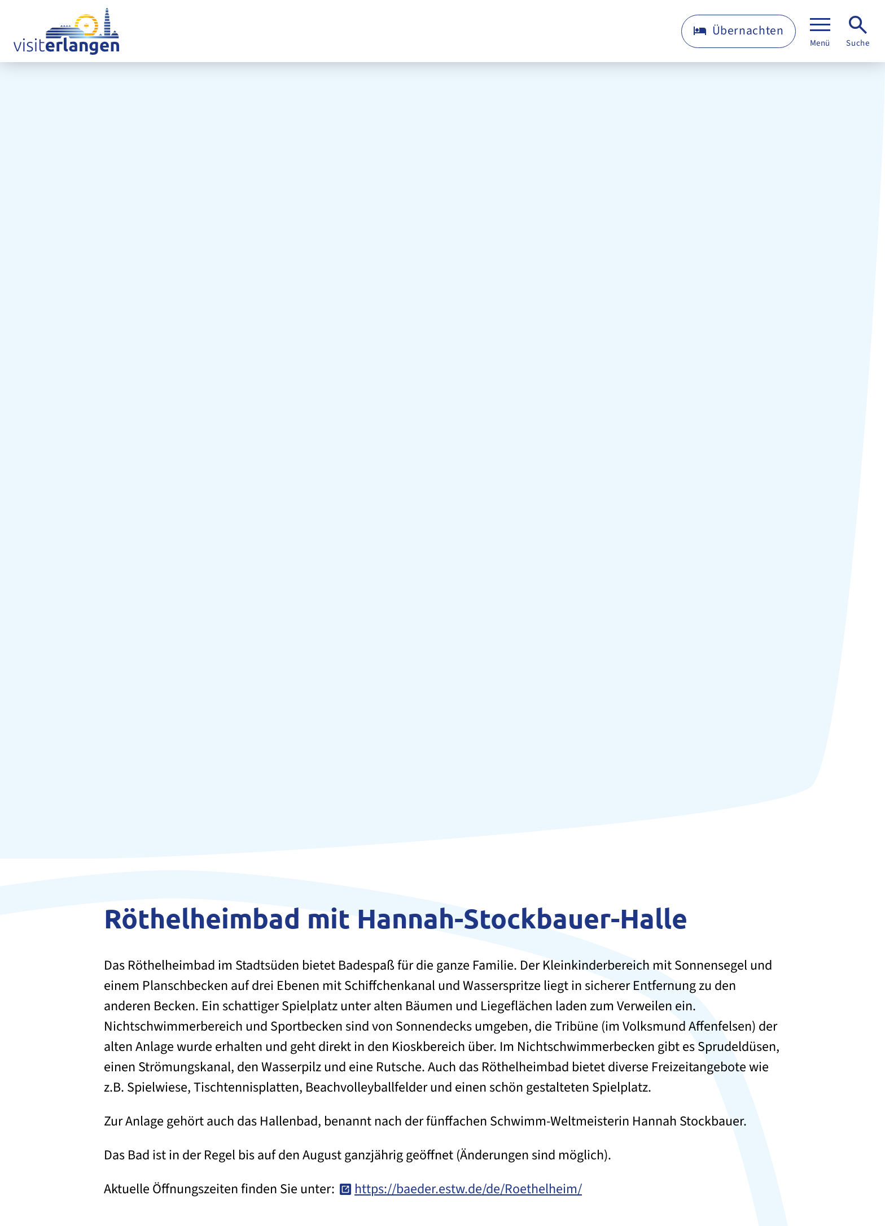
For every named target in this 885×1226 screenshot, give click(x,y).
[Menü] (820, 31)
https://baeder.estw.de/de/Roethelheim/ (468, 1189)
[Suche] (857, 31)
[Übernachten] (738, 31)
